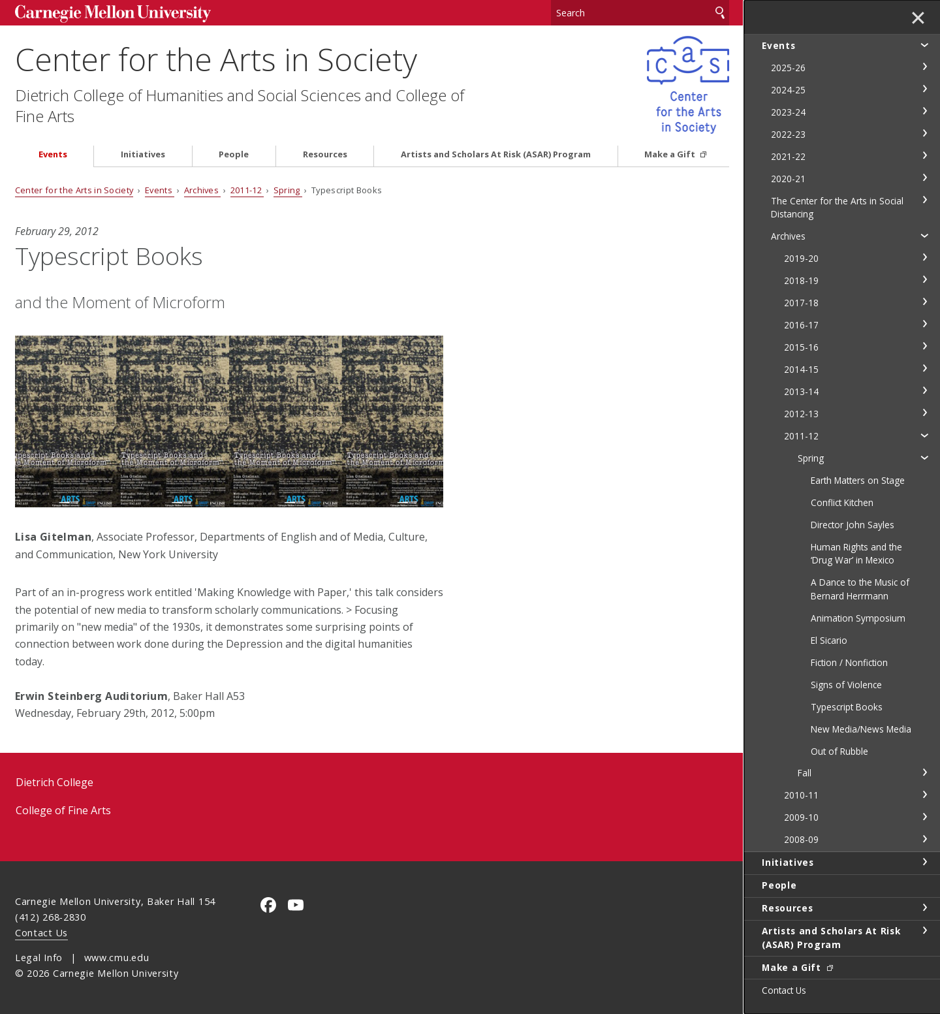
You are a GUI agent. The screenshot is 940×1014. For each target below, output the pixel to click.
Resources (325, 154)
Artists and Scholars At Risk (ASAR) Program (496, 154)
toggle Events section (924, 44)
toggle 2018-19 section (924, 279)
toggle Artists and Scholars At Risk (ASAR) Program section (924, 930)
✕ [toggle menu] (918, 18)
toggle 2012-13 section (924, 412)
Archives (202, 190)
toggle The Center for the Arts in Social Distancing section (924, 200)
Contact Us (41, 933)
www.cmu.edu (116, 957)
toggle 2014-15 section (924, 368)
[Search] (640, 12)
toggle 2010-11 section (924, 794)
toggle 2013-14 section (924, 390)
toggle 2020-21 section (924, 177)
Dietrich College (54, 782)
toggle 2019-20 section (924, 257)
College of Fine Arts (63, 810)
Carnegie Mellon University (113, 14)
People (234, 154)
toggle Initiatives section (924, 862)
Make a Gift (670, 154)
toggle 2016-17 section (924, 324)
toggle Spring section (924, 457)
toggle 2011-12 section (924, 435)
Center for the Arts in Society (216, 59)
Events (53, 154)
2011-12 (247, 190)
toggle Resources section (924, 907)
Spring (288, 190)
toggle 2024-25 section (924, 89)
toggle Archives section (924, 235)
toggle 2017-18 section (924, 301)
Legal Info (39, 957)
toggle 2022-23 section (924, 133)
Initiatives (143, 154)
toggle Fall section (924, 772)
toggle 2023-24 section (924, 111)
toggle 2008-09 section (924, 839)
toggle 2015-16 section (924, 346)
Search (720, 12)
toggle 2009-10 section (924, 817)
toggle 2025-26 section (924, 66)
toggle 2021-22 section (924, 155)
